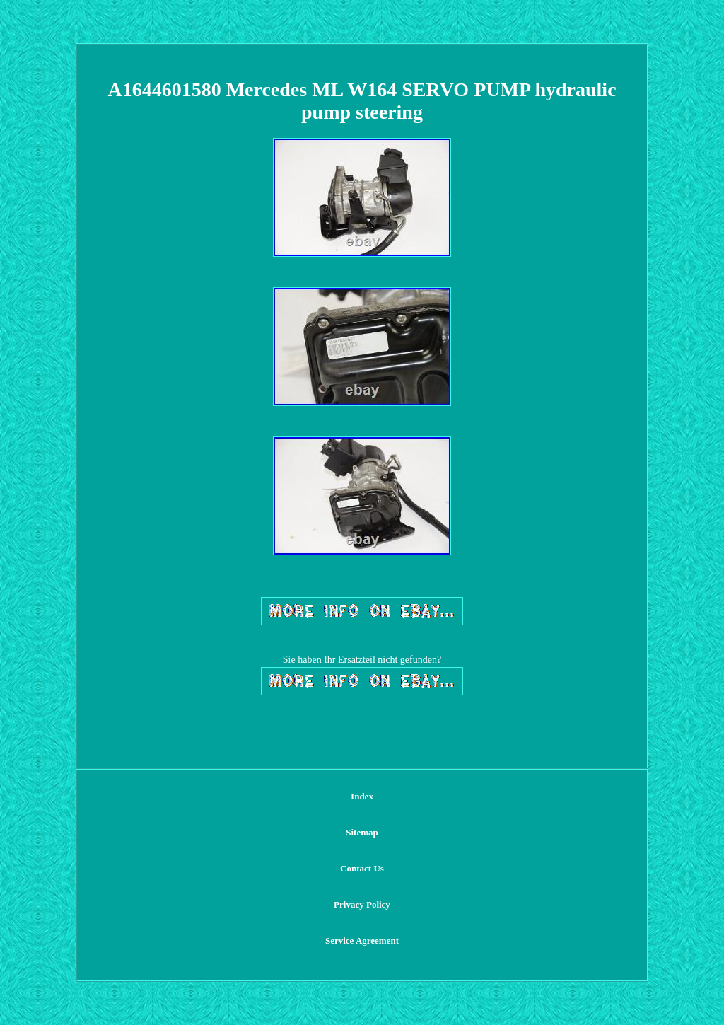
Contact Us (362, 868)
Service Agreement (362, 940)
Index (362, 796)
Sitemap (362, 832)
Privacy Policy (362, 904)
